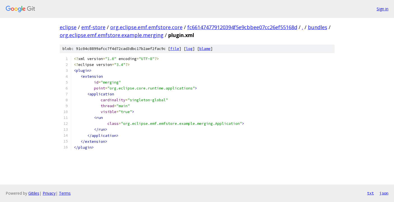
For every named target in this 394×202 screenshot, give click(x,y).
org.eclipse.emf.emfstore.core (146, 27)
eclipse (68, 27)
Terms (65, 193)
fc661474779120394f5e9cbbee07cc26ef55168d (242, 27)
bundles (317, 27)
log (189, 48)
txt (370, 193)
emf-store (93, 27)
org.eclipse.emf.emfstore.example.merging (111, 35)
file (174, 48)
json (383, 193)
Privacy (49, 193)
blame (205, 48)
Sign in (382, 9)
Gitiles (33, 193)
